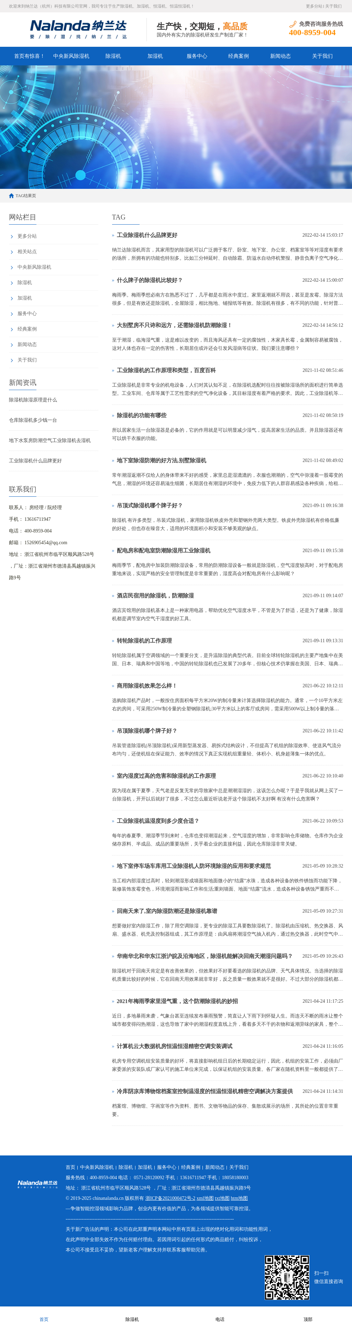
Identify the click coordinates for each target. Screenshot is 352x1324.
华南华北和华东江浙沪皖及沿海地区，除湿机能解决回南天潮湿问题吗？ (205, 956)
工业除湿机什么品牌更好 (35, 460)
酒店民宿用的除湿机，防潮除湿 (155, 596)
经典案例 (238, 56)
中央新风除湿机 (71, 56)
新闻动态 (280, 56)
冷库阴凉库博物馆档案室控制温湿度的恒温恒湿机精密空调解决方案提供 (205, 1091)
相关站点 (27, 251)
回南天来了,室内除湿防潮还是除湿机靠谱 (167, 911)
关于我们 (333, 6)
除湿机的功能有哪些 (141, 415)
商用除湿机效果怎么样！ (147, 686)
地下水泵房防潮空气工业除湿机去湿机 (50, 440)
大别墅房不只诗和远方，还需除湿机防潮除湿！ (174, 325)
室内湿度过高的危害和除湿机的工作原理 (166, 776)
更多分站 (314, 6)
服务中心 (197, 56)
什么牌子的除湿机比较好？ (150, 280)
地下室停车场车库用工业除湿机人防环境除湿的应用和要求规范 (194, 866)
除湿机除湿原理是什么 (33, 399)
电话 (220, 1315)
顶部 (308, 1315)
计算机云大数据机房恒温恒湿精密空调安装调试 (174, 1046)
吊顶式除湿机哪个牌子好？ (150, 505)
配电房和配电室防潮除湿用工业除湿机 (163, 550)
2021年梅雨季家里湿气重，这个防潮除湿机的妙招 (177, 1001)
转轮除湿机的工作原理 (144, 641)
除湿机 (113, 56)
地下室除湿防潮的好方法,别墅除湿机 (161, 460)
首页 (70, 1167)
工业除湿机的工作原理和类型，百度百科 (166, 370)
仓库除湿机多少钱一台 (33, 420)
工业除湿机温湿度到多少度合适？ (158, 821)
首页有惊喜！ (29, 56)
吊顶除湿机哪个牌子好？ (147, 731)
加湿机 (155, 56)
